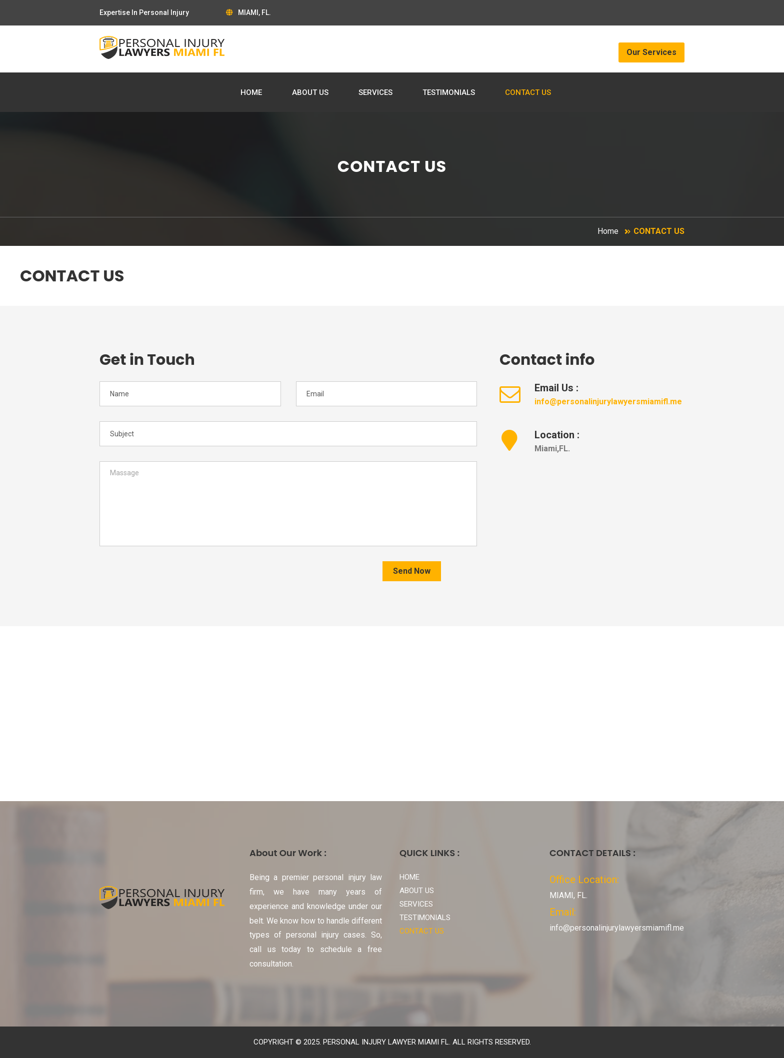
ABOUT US (310, 92)
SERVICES (375, 92)
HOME (251, 92)
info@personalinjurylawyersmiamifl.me (608, 401)
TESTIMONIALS (448, 92)
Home (608, 231)
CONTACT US (528, 92)
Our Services (651, 52)
